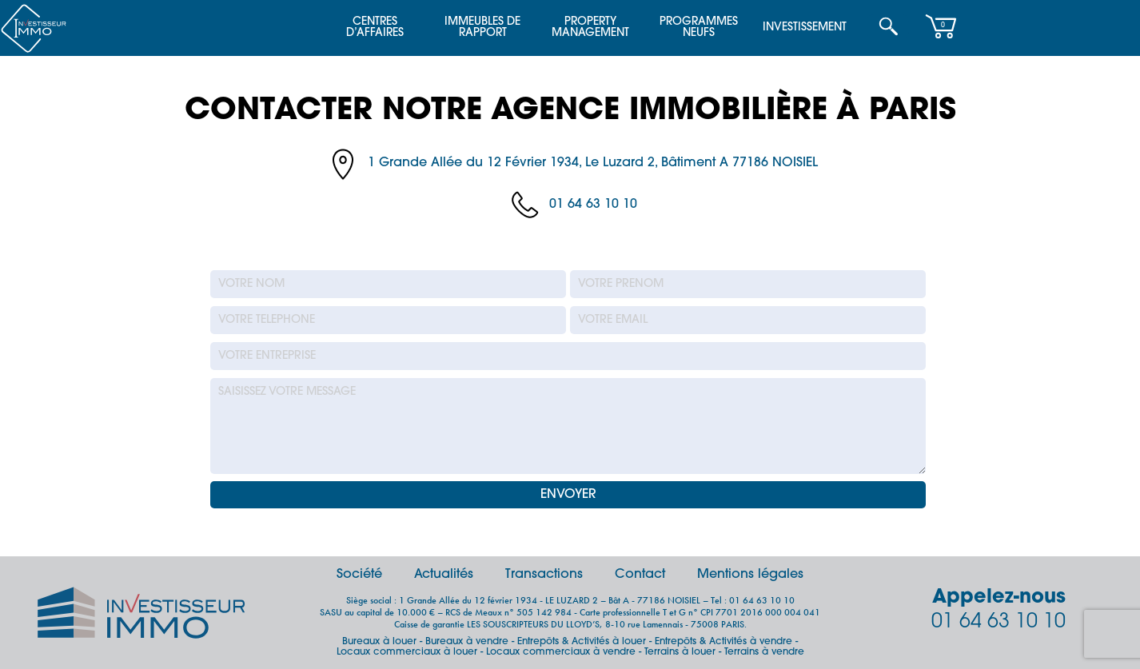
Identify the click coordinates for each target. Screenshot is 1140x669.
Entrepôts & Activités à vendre (723, 642)
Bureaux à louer (379, 642)
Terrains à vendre (764, 652)
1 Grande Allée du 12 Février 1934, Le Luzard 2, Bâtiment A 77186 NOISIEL (593, 163)
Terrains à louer (679, 652)
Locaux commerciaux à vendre (561, 652)
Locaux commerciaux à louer (407, 652)
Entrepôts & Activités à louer (581, 642)
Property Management (590, 28)
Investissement (805, 28)
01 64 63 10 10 (593, 204)
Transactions (544, 574)
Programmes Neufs (699, 28)
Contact (640, 574)
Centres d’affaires (375, 28)
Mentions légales (750, 574)
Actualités (443, 574)
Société (359, 574)
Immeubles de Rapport (482, 28)
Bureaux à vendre (466, 642)
